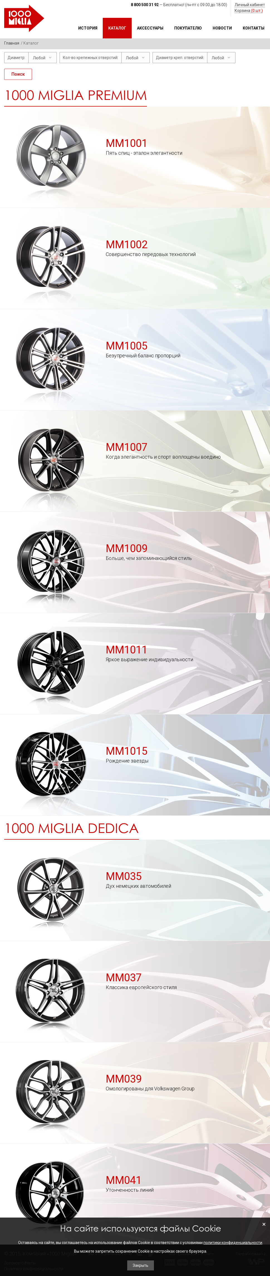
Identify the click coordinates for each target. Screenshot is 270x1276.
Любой (39, 58)
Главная (11, 43)
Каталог (117, 28)
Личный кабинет (250, 5)
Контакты (253, 28)
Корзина (249, 10)
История (87, 28)
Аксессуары (150, 28)
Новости (222, 28)
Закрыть (140, 1265)
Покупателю (188, 28)
